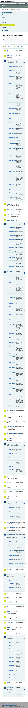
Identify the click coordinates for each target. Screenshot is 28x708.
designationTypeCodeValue (13, 243)
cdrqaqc (13, 70)
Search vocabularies (8, 46)
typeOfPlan (13, 197)
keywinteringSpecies (13, 103)
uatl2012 (13, 587)
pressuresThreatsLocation (13, 148)
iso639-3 (13, 333)
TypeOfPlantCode (13, 555)
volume (13, 677)
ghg (8, 486)
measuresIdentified (13, 113)
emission (13, 653)
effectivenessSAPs (13, 94)
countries (13, 76)
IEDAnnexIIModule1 (11, 522)
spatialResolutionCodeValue (13, 266)
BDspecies (13, 66)
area (12, 645)
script (12, 399)
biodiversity (10, 220)
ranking (13, 155)
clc (12, 580)
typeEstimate (13, 193)
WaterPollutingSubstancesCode (13, 563)
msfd (8, 611)
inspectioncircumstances (13, 512)
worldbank (10, 687)
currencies (13, 297)
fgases (9, 477)
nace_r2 (13, 346)
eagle (12, 583)
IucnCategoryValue (13, 251)
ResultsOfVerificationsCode (13, 550)
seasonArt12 (13, 171)
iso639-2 (13, 324)
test (8, 633)
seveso (9, 627)
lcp (8, 606)
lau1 (8, 593)
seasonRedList (13, 177)
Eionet (7, 9)
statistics (13, 665)
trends (12, 189)
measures (13, 108)
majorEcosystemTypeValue (13, 253)
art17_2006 (10, 204)
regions (13, 257)
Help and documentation (7, 12)
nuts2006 (13, 362)
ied (8, 502)
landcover (10, 575)
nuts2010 (13, 367)
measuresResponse (13, 128)
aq (8, 50)
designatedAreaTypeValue (13, 235)
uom (8, 637)
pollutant (13, 516)
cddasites (13, 231)
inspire (9, 569)
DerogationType (13, 545)
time (12, 670)
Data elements (5, 19)
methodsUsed (13, 133)
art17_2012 (10, 209)
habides (9, 491)
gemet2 (9, 482)
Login (17, 3)
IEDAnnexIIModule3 (11, 527)
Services (4, 27)
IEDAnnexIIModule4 (11, 534)
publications (10, 622)
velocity (13, 674)
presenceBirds (13, 143)
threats (12, 184)
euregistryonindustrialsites (11, 433)
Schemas (4, 22)
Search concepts (19, 46)
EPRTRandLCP (11, 426)
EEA (8, 1)
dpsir (12, 303)
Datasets (4, 14)
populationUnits (13, 137)
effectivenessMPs (13, 83)
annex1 (12, 507)
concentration (13, 649)
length (12, 657)
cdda (8, 224)
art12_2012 (10, 55)
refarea (12, 461)
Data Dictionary (12, 9)
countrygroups (13, 294)
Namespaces (5, 30)
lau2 (8, 597)
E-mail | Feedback (6, 703)
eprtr (8, 421)
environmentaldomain (13, 306)
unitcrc (12, 469)
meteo (12, 661)
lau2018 (9, 601)
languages (13, 342)
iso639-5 (13, 337)
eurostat (9, 438)
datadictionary (11, 410)
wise (8, 682)
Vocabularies (5, 25)
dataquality (10, 416)
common (9, 271)
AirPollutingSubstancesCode (13, 541)
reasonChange (13, 160)
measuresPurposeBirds (13, 122)
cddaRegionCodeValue (13, 227)
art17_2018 (10, 214)
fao (8, 444)
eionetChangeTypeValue (13, 247)
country (13, 693)
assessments (13, 276)
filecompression (13, 320)
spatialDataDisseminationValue (13, 261)
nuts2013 (13, 372)
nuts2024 (13, 388)
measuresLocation (13, 118)
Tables (3, 17)
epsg (12, 314)
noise (8, 617)
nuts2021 (13, 383)
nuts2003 (13, 356)
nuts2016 (13, 378)
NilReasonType (13, 354)
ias (8, 496)
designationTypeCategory (13, 239)
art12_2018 (10, 61)
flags (12, 453)
